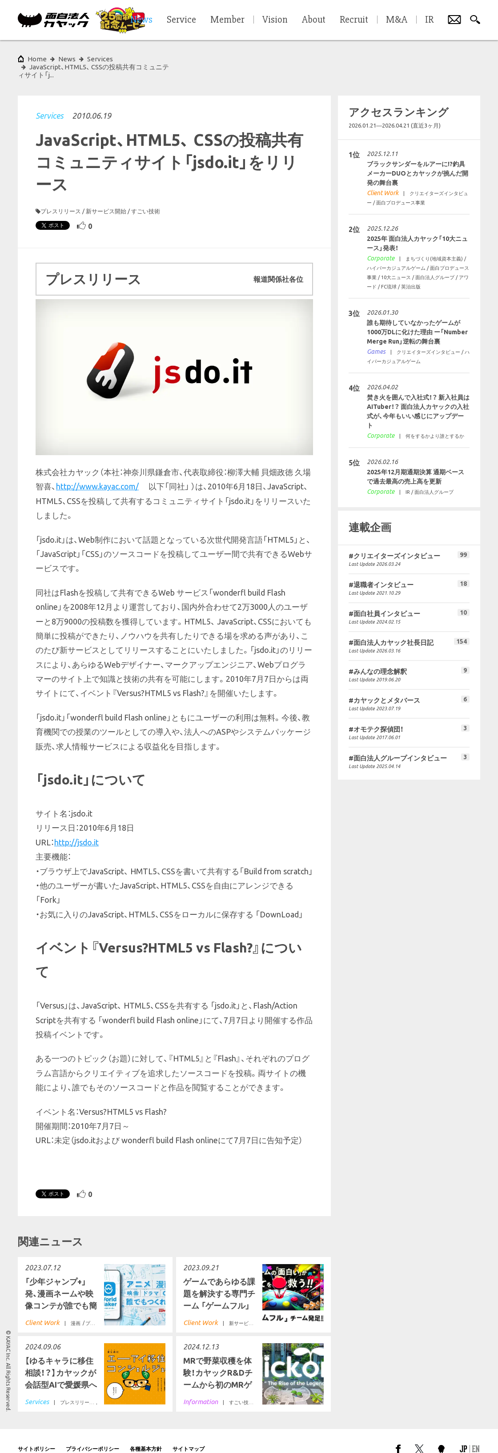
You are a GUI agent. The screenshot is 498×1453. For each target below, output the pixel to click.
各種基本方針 (146, 1433)
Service (181, 20)
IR (429, 20)
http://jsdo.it (76, 826)
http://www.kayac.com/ (97, 470)
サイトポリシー (36, 1433)
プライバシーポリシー (92, 1433)
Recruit (354, 20)
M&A (396, 20)
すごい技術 (145, 195)
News (67, 59)
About (313, 20)
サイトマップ (189, 1433)
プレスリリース (60, 195)
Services (49, 99)
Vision (275, 20)
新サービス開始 (106, 195)
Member (227, 20)
